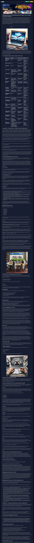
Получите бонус (5, 9)
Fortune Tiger (20, 240)
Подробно (10, 9)
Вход (31, 1)
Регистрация (27, 1)
